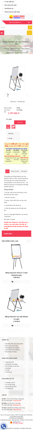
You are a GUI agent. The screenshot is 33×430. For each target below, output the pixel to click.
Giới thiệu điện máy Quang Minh (14, 343)
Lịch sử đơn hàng (10, 384)
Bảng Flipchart (25, 48)
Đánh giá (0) (24, 171)
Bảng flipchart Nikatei (17, 50)
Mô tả (7, 171)
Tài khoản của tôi (10, 382)
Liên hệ (7, 370)
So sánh (9, 138)
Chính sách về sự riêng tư (12, 349)
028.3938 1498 (8, 409)
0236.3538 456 (8, 405)
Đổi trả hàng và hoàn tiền (12, 366)
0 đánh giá (13, 101)
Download (8, 368)
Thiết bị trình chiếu (15, 48)
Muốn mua (10, 133)
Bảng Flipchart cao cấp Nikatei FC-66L (16, 52)
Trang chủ (6, 48)
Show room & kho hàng (11, 346)
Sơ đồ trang (8, 372)
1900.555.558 (15, 420)
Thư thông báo (9, 388)
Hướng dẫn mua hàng (11, 364)
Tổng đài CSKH (9, 362)
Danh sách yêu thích (11, 386)
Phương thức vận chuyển (12, 347)
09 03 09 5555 (29, 420)
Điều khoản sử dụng (10, 351)
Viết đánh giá (21, 101)
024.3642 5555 (8, 400)
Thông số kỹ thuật (15, 171)
